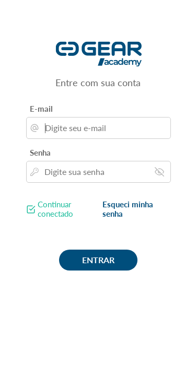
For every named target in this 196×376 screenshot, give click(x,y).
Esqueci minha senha (127, 208)
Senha (40, 152)
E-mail (41, 108)
